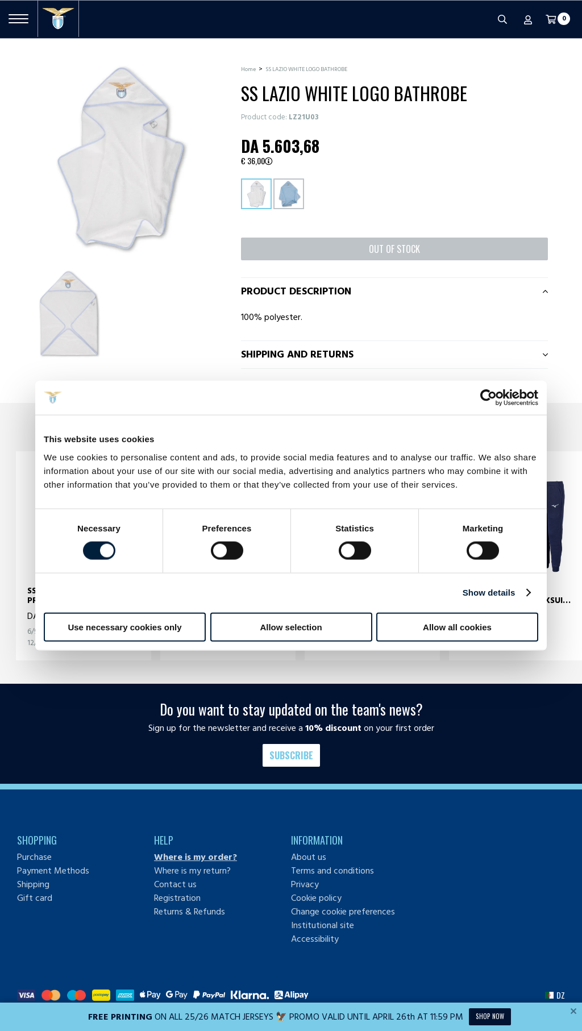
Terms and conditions (332, 870)
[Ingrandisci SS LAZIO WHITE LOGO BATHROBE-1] (69, 313)
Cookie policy (316, 898)
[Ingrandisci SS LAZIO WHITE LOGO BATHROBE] (120, 158)
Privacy (305, 884)
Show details (489, 592)
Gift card (34, 898)
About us (308, 857)
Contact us (175, 884)
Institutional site (322, 925)
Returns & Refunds (189, 911)
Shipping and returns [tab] (297, 354)
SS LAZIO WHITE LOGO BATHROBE (306, 69)
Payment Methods (53, 870)
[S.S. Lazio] (58, 19)
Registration (177, 898)
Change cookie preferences (343, 911)
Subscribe (291, 755)
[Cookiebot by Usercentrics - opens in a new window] (488, 397)
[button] (555, 995)
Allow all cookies (457, 626)
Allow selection (291, 626)
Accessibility (315, 939)
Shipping (33, 884)
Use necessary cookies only (124, 626)
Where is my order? (195, 857)
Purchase (34, 857)
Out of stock (394, 249)
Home (248, 69)
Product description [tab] (296, 291)
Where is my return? (192, 870)
